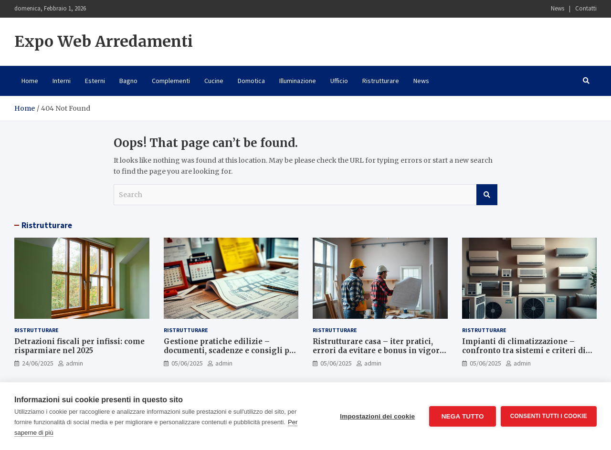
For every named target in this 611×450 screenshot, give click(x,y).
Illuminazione (297, 80)
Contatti (586, 8)
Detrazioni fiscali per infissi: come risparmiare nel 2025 (79, 346)
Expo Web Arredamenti (103, 41)
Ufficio (339, 80)
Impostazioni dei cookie (377, 416)
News (557, 8)
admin (74, 363)
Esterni (95, 80)
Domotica (251, 80)
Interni (62, 80)
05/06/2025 (187, 363)
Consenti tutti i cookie (548, 416)
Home (29, 80)
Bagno (128, 80)
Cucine (213, 80)
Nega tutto (462, 416)
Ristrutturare (380, 80)
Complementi (171, 80)
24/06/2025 (37, 363)
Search (486, 194)
